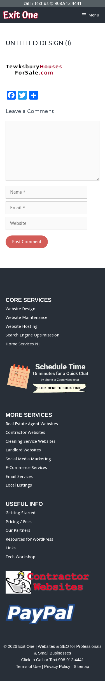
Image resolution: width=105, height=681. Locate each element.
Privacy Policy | (59, 666)
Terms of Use (28, 666)
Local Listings (19, 485)
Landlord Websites (23, 450)
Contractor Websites (25, 432)
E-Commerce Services (26, 467)
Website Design (20, 308)
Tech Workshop (20, 556)
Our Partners (18, 530)
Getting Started (20, 512)
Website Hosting (22, 326)
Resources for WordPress (29, 539)
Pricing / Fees (19, 521)
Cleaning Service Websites (30, 441)
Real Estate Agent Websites (32, 423)
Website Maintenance (26, 317)
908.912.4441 (68, 3)
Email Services (19, 476)
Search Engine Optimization (32, 335)
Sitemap (81, 666)
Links (11, 547)
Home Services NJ (22, 343)
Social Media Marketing (28, 458)
